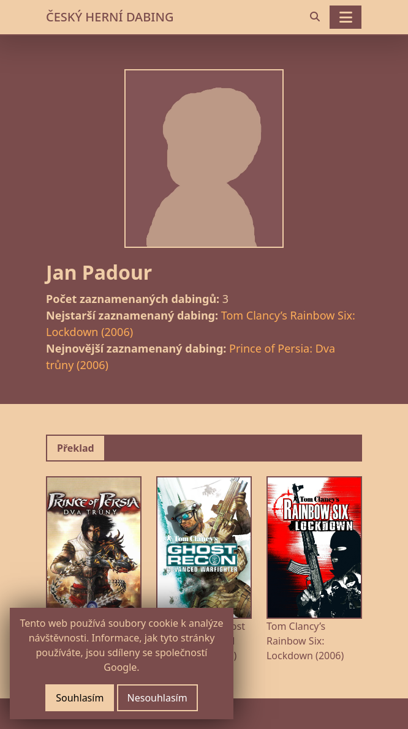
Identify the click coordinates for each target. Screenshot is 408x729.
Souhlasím (80, 698)
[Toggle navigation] (345, 17)
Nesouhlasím (157, 698)
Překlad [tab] (75, 448)
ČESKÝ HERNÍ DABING (109, 17)
